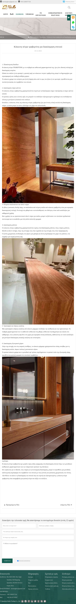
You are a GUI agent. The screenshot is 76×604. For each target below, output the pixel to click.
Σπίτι (30, 37)
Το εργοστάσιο (41, 14)
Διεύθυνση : (3, 577)
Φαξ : (1, 597)
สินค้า (12, 14)
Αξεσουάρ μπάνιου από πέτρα (69, 589)
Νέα (29, 583)
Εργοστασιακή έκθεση (51, 583)
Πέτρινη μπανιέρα (67, 580)
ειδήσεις (20, 14)
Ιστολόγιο (43, 37)
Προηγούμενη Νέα (11, 505)
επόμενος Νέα (66, 504)
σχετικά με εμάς (69, 14)
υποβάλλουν (7, 560)
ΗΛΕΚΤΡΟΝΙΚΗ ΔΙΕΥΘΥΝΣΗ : (5, 590)
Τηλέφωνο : (3, 594)
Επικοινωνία (5, 574)
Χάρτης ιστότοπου (33, 589)
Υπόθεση (29, 14)
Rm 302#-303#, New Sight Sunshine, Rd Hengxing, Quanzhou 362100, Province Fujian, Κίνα (14, 581)
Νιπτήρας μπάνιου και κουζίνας (69, 577)
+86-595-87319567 (12, 597)
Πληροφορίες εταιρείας (51, 577)
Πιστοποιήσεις (32, 586)
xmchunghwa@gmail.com (9, 1)
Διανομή (30, 577)
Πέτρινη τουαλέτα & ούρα (69, 583)
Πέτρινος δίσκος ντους (68, 586)
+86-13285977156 (26, 1)
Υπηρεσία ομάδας (33, 580)
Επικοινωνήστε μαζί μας (55, 14)
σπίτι (5, 14)
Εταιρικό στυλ (49, 580)
